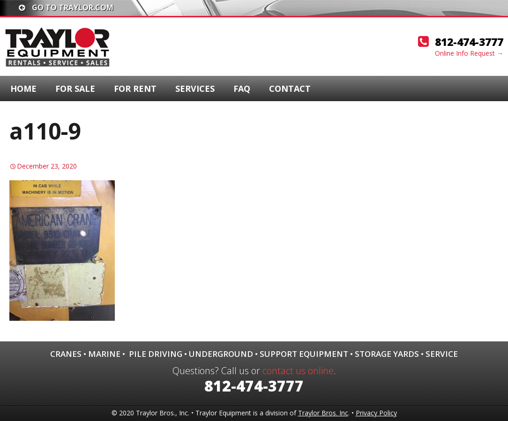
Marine (104, 353)
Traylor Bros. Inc (323, 412)
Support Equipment (304, 353)
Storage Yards (387, 353)
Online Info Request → (469, 53)
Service (442, 353)
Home (23, 88)
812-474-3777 (469, 41)
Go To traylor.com (66, 7)
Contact (290, 88)
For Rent (135, 88)
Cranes (66, 353)
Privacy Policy (376, 412)
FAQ (241, 88)
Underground (221, 353)
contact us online (298, 370)
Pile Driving (155, 353)
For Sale (75, 88)
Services (195, 88)
